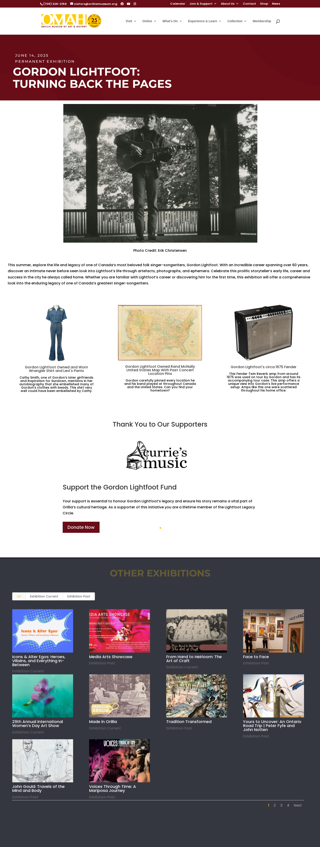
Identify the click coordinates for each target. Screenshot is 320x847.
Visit (129, 21)
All (19, 596)
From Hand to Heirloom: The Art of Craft (194, 658)
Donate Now (81, 527)
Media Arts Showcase (110, 656)
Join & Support (200, 4)
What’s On (170, 21)
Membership (262, 21)
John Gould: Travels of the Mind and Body (38, 788)
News (276, 4)
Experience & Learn (202, 21)
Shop (264, 4)
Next (298, 805)
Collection (234, 21)
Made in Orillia (103, 721)
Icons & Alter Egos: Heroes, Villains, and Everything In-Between (38, 660)
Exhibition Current (44, 596)
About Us (227, 4)
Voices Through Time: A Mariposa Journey (112, 788)
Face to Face (256, 656)
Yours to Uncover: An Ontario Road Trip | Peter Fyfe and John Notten (272, 725)
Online (147, 21)
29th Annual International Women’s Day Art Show (37, 723)
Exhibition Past (78, 596)
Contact (249, 4)
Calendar (177, 4)
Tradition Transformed (188, 721)
